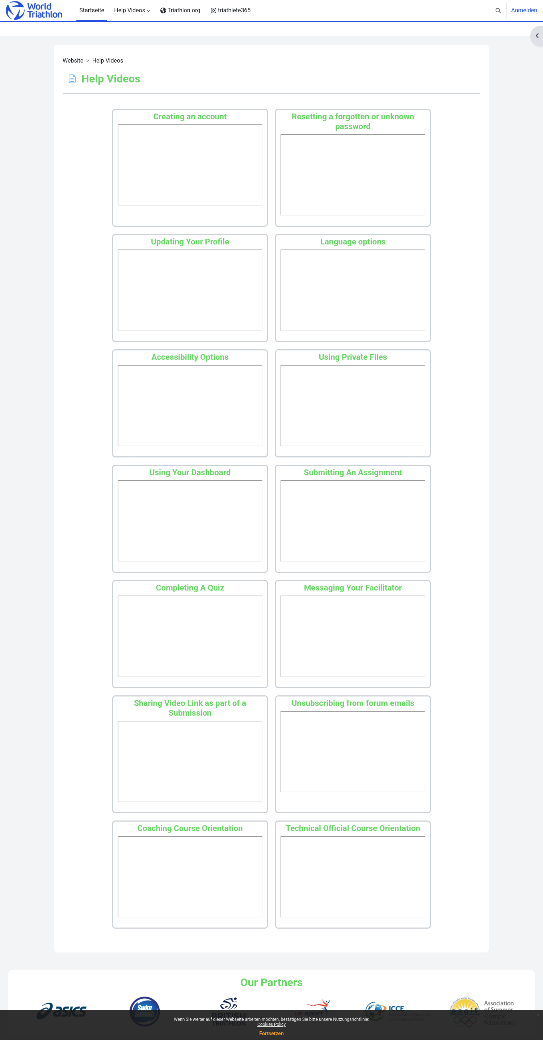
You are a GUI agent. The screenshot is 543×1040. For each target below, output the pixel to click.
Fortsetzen (271, 1033)
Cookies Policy (271, 1024)
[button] (498, 10)
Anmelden (524, 10)
